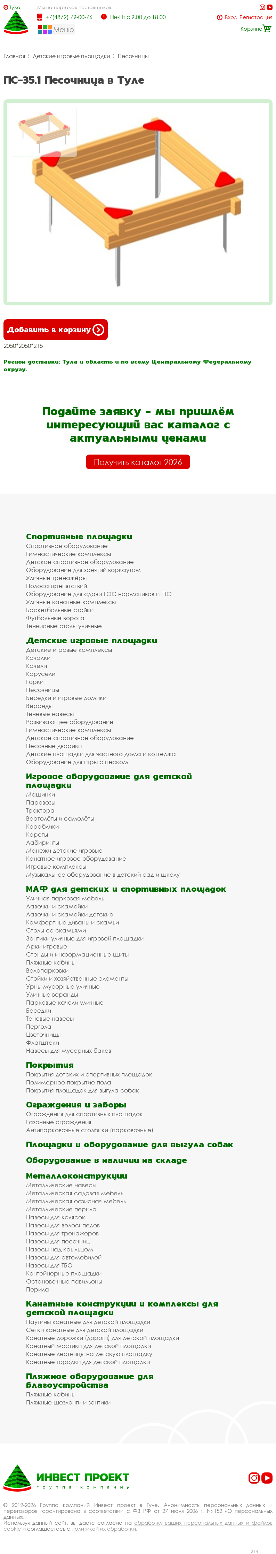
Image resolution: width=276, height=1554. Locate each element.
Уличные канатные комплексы (71, 602)
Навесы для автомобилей (64, 1257)
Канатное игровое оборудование (76, 858)
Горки (34, 682)
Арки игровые (46, 946)
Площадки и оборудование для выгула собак (129, 1144)
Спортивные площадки (79, 536)
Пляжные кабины (50, 962)
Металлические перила (61, 1209)
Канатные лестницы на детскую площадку (89, 1354)
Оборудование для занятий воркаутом (83, 570)
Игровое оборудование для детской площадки (109, 780)
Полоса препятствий (56, 586)
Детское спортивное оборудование (80, 562)
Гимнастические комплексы (68, 554)
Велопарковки (47, 970)
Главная (14, 56)
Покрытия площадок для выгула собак (82, 1090)
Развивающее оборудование (69, 722)
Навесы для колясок (55, 1217)
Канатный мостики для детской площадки (88, 1346)
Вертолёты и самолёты (60, 818)
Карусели (40, 674)
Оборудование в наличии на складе (106, 1160)
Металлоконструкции (76, 1175)
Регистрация (256, 17)
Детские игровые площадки (71, 56)
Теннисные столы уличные (64, 626)
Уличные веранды (52, 994)
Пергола (38, 1026)
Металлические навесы (61, 1185)
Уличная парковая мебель (65, 898)
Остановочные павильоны (64, 1281)
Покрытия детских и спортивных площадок (89, 1074)
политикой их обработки (104, 1528)
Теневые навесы (50, 714)
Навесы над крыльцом (59, 1249)
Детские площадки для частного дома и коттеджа (101, 754)
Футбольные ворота (55, 618)
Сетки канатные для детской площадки (84, 1330)
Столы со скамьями (56, 930)
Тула (15, 7)
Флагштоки (42, 1042)
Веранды (39, 706)
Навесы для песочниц (58, 1241)
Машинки (40, 794)
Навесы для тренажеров (62, 1233)
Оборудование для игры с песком (77, 762)
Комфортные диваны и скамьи (72, 922)
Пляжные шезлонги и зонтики (68, 1402)
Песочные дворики (54, 746)
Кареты (37, 834)
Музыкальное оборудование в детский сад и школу (103, 874)
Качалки (38, 658)
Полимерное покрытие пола (68, 1082)
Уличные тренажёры (56, 578)
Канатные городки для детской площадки (88, 1362)
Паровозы (40, 802)
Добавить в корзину (55, 330)
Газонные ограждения (58, 1122)
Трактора (40, 810)
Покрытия (50, 1064)
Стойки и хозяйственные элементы (77, 978)
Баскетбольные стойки (60, 610)
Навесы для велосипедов (63, 1225)
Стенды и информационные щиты (77, 954)
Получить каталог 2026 (138, 462)
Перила (37, 1289)
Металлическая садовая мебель (74, 1193)
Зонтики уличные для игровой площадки (85, 938)
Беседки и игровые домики (66, 698)
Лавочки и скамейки (57, 906)
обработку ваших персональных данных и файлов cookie (138, 1525)
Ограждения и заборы (76, 1104)
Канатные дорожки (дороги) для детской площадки (102, 1338)
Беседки (38, 1010)
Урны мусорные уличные (63, 986)
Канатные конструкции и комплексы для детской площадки (122, 1308)
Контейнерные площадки (64, 1273)
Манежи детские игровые (64, 850)
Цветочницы (43, 1034)
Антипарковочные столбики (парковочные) (89, 1130)
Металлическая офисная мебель (76, 1201)
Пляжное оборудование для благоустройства (90, 1380)
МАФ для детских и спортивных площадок (126, 888)
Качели (36, 666)
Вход (231, 17)
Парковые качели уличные (65, 1002)
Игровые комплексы (56, 866)
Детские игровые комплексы (69, 650)
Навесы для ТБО (49, 1265)
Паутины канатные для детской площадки (88, 1322)
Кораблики (42, 826)
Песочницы (133, 56)
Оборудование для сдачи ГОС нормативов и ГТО (99, 594)
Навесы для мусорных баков (68, 1050)
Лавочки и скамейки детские (69, 914)
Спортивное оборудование (67, 546)
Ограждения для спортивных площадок (84, 1114)
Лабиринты (42, 842)
